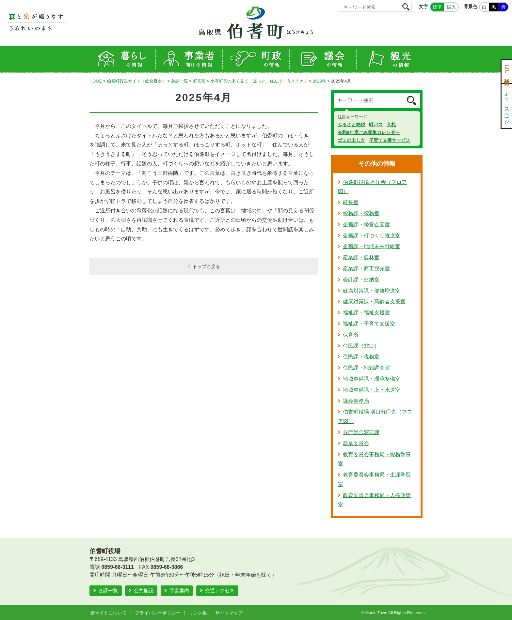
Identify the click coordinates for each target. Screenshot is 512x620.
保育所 (351, 335)
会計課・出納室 (361, 279)
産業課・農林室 (361, 257)
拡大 (451, 6)
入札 (391, 124)
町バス (376, 124)
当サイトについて (108, 612)
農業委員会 (356, 443)
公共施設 (143, 590)
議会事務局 (356, 401)
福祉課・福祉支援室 (366, 312)
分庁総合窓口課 (361, 432)
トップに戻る (206, 266)
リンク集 (198, 612)
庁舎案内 (179, 590)
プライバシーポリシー (158, 612)
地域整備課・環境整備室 (371, 379)
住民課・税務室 (361, 356)
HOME (95, 81)
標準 (437, 6)
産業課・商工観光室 (366, 268)
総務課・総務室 (361, 213)
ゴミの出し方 (351, 140)
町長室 (199, 81)
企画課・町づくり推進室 (371, 235)
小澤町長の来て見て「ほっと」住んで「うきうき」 (259, 81)
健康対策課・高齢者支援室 (374, 301)
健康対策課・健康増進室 (371, 291)
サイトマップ (229, 612)
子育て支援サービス (389, 140)
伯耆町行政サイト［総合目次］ (136, 81)
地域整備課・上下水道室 (371, 390)
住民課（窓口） (361, 346)
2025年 (319, 81)
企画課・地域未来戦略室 (371, 246)
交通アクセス (219, 590)
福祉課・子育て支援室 (369, 323)
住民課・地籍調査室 (366, 367)
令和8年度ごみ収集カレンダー (369, 132)
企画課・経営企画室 (366, 224)
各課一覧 (179, 81)
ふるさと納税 (351, 124)
